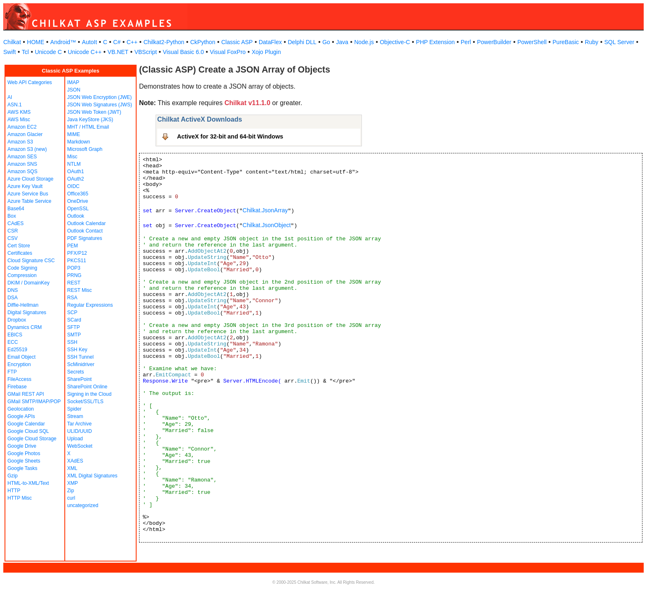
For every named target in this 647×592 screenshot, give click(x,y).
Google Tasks (22, 468)
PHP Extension (435, 42)
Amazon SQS (22, 171)
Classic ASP (237, 42)
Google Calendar (26, 424)
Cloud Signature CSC (31, 260)
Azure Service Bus (27, 194)
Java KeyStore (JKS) (90, 119)
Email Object (21, 357)
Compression (22, 275)
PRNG (74, 275)
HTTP (13, 490)
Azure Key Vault (25, 186)
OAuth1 (75, 171)
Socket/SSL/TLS (85, 401)
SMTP (74, 335)
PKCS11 (76, 260)
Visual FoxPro (228, 52)
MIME (73, 134)
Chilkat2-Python (164, 42)
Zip (70, 490)
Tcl (25, 52)
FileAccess (19, 379)
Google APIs (21, 416)
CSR (12, 231)
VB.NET (118, 52)
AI (9, 97)
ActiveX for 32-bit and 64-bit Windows (230, 136)
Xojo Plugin (266, 52)
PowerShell (532, 42)
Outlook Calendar (86, 223)
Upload (75, 439)
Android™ (63, 42)
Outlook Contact (85, 231)
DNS (12, 290)
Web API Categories (29, 82)
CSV (12, 238)
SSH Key (77, 349)
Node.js (364, 42)
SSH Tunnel (80, 357)
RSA (72, 298)
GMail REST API (25, 394)
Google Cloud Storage (32, 439)
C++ (132, 42)
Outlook (75, 216)
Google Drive (21, 446)
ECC (12, 342)
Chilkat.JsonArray (265, 210)
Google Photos (23, 453)
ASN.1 (14, 105)
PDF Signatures (84, 238)
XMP (72, 483)
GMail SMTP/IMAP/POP (34, 401)
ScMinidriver (80, 364)
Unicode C (48, 52)
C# (116, 42)
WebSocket (79, 446)
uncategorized (82, 505)
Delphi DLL (302, 42)
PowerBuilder (494, 42)
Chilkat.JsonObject (267, 225)
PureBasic (566, 42)
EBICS (14, 335)
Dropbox (16, 320)
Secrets (75, 372)
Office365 (77, 194)
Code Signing (22, 268)
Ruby (591, 42)
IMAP (73, 82)
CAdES (15, 223)
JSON (73, 90)
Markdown (78, 142)
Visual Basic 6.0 (183, 52)
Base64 (15, 208)
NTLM (74, 164)
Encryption (19, 364)
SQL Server (619, 42)
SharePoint (79, 379)
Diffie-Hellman (22, 305)
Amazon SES (22, 157)
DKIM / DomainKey (28, 283)
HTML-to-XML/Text (28, 483)
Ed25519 (17, 349)
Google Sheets (23, 461)
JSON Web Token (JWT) (94, 112)
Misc (72, 157)
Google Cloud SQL (28, 431)
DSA (12, 298)
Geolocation (20, 409)
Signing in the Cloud (89, 394)
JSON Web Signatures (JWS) (99, 105)
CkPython (202, 42)
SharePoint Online (87, 387)
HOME (35, 42)
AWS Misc (18, 119)
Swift (9, 52)
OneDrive (77, 201)
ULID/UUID (79, 431)
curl (71, 498)
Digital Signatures (26, 312)
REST (73, 283)
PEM (72, 246)
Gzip (12, 476)
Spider (74, 409)
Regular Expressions (90, 305)
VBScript (146, 52)
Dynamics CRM (24, 327)
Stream (75, 416)
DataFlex (270, 42)
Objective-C (395, 42)
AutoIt (89, 42)
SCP (72, 312)
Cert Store (18, 246)
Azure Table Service (29, 201)
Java (342, 42)
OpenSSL (78, 208)
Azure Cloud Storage (30, 179)
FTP (12, 372)
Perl (466, 42)
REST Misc (79, 290)
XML (72, 468)
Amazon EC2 (22, 127)
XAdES (75, 461)
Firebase (17, 387)
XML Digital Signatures (92, 476)
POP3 (73, 268)
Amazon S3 (20, 142)
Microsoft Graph (84, 149)
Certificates (19, 253)
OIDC (73, 186)
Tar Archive (79, 424)
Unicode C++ (85, 52)
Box (11, 216)
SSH (72, 342)
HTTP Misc (19, 498)
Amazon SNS (22, 164)
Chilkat (12, 42)
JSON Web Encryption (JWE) (99, 97)
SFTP (73, 327)
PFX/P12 (77, 253)
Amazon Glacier (25, 134)
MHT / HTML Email (88, 127)
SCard (74, 320)
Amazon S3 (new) (27, 149)
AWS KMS (19, 112)
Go (326, 42)
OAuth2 (75, 179)
